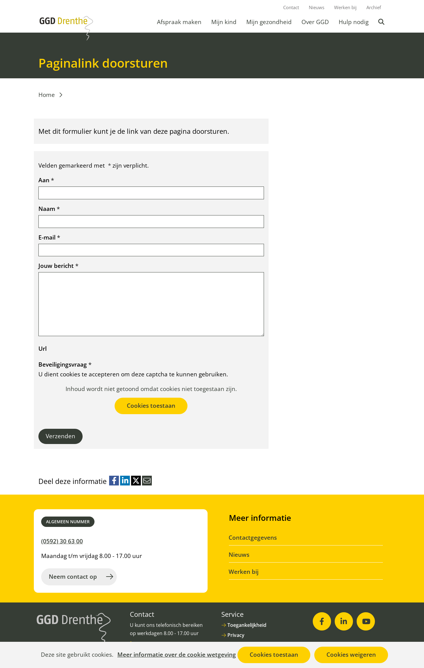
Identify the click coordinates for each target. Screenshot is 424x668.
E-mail (49, 237)
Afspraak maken (179, 22)
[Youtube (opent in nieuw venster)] (366, 621)
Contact (291, 7)
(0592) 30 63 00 (62, 541)
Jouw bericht (58, 266)
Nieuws (316, 7)
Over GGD (315, 22)
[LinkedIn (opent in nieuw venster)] (344, 621)
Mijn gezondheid (269, 22)
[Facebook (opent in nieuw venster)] (322, 621)
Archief (373, 7)
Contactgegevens (253, 538)
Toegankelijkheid (246, 625)
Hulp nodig (354, 22)
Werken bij (345, 7)
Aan (46, 180)
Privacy (235, 635)
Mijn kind (224, 22)
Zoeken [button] (382, 22)
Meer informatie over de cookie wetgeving (176, 655)
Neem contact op (73, 577)
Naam (49, 209)
